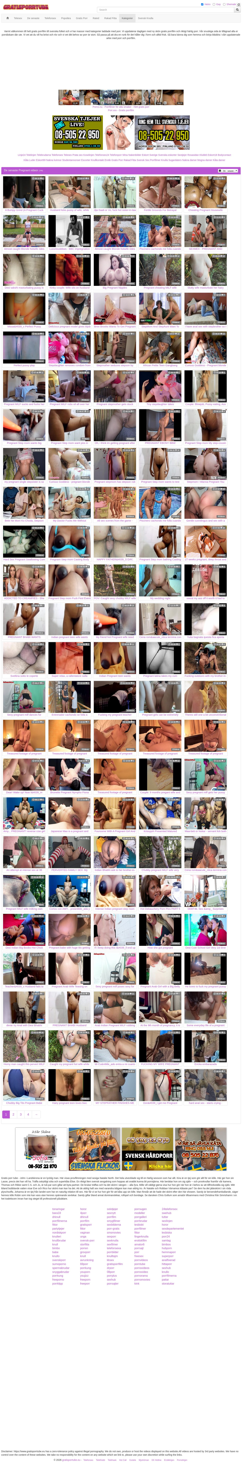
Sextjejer (182, 155)
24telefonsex (169, 1209)
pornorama (141, 1275)
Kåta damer (219, 160)
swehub (166, 1213)
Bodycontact (224, 155)
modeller (139, 1213)
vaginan (85, 1232)
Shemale (231, 4)
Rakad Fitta (130, 160)
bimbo (56, 1248)
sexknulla (112, 1240)
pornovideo (141, 1271)
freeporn (85, 1279)
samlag (166, 1240)
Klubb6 (203, 155)
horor (83, 1209)
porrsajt (138, 1248)
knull (55, 1244)
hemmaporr (169, 1252)
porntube (139, 1264)
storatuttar (168, 1283)
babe (55, 1252)
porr (136, 1252)
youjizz (84, 1275)
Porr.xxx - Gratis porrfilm (121, 110)
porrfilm (111, 1216)
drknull (56, 1216)
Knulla (164, 160)
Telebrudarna (44, 155)
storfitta (84, 1244)
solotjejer (112, 1209)
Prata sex (77, 155)
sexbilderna (114, 1224)
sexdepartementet (173, 1228)
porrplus (112, 1275)
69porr (84, 1264)
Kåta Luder (29, 160)
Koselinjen (88, 155)
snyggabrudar (60, 1271)
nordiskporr (59, 1232)
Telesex (68, 155)
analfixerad (168, 1260)
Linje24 (22, 155)
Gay (218, 4)
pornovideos (141, 1268)
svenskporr (59, 1260)
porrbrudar (140, 1220)
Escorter (85, 160)
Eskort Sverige (149, 155)
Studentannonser (71, 160)
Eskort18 (212, 155)
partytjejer (58, 1228)
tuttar (165, 1216)
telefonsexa (114, 1248)
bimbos (166, 1244)
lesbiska (167, 1232)
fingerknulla (141, 1236)
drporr (110, 1268)
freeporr (85, 1283)
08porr (111, 1271)
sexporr (111, 1236)
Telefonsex (57, 155)
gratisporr (86, 1224)
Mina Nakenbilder (131, 155)
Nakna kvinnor (54, 160)
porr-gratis (113, 1228)
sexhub (166, 1268)
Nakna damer (189, 160)
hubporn (167, 1248)
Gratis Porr (117, 160)
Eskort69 (41, 160)
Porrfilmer (155, 160)
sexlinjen (167, 1220)
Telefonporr (116, 155)
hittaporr (167, 1264)
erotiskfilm (140, 1240)
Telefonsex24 (102, 155)
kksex (110, 1260)
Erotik (108, 160)
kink (136, 1283)
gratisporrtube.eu (71, 1460)
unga (83, 1236)
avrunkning (87, 1260)
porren (84, 1248)
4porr (83, 1213)
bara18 (56, 1213)
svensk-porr (87, 1240)
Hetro (207, 4)
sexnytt (111, 1213)
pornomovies (142, 1279)
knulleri (56, 1236)
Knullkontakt (97, 160)
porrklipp (57, 1283)
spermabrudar (61, 1268)
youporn (85, 1271)
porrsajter (113, 1283)
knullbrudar (59, 1240)
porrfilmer (140, 1228)
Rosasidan (193, 155)
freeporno (58, 1279)
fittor (55, 1224)
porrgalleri (140, 1216)
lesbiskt (138, 1224)
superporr (167, 1256)
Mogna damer (204, 160)
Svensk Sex (143, 160)
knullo (56, 1256)
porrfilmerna (59, 1220)
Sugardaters (175, 160)
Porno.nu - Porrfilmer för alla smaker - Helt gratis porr (121, 106)
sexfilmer (112, 1244)
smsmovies (114, 1232)
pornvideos (141, 1260)
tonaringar (58, 1209)
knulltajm (112, 1256)
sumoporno (59, 1264)
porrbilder (113, 1252)
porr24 (166, 1236)
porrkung (85, 1268)
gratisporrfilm (115, 1264)
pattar (165, 1279)
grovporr (85, 1252)
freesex (138, 1256)
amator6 (139, 1244)
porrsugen (140, 1209)
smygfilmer (113, 1220)
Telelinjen (31, 155)
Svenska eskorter (167, 155)
